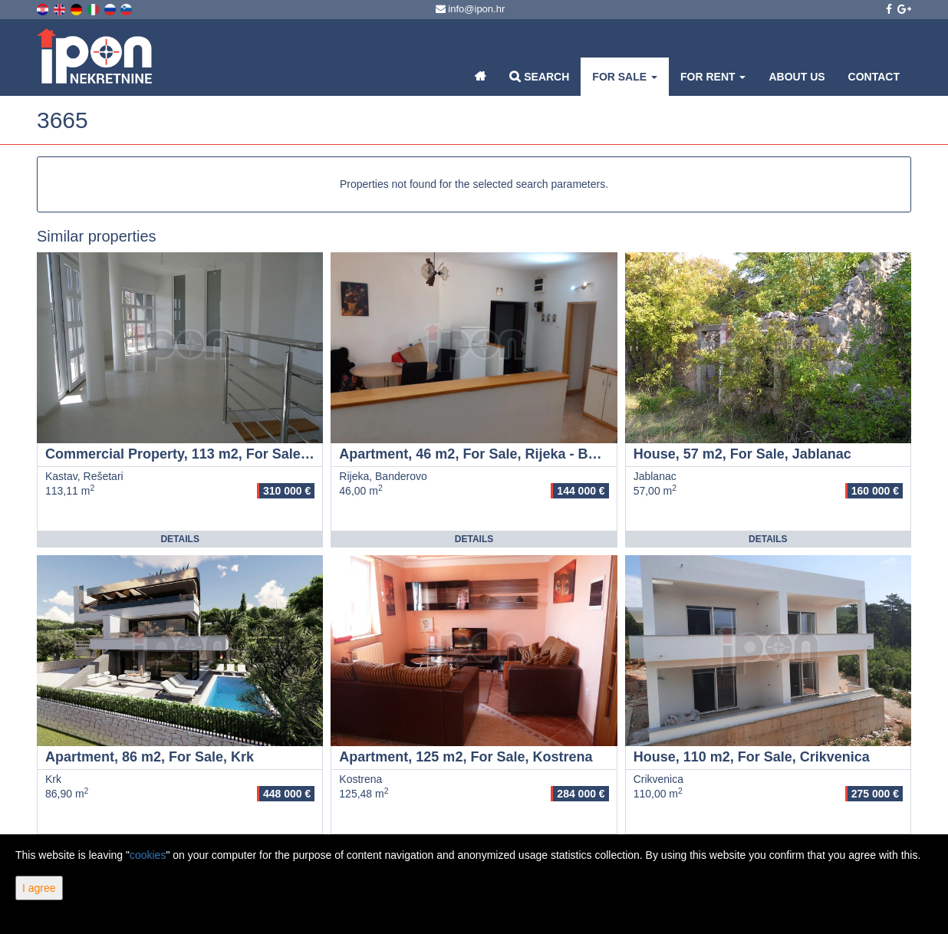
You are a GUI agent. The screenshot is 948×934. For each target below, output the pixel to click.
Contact (874, 77)
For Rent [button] (713, 77)
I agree (39, 888)
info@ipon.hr (470, 9)
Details (179, 539)
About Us (797, 77)
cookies (148, 855)
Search (539, 76)
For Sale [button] (624, 77)
